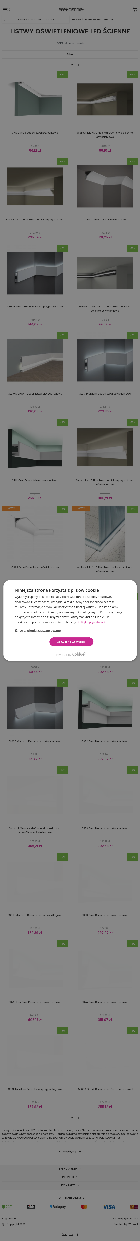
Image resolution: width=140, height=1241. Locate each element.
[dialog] (70, 620)
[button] (38, 630)
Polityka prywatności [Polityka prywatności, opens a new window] (92, 622)
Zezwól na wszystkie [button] (71, 642)
